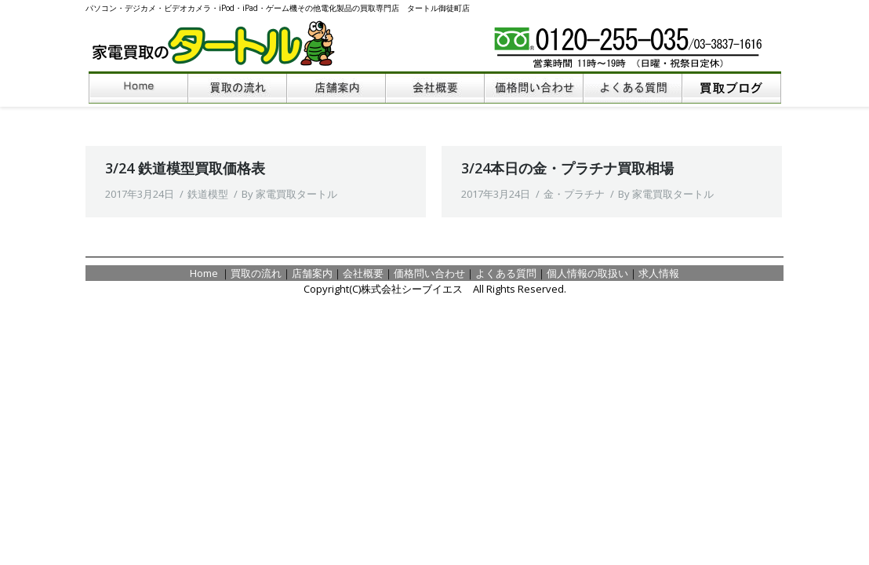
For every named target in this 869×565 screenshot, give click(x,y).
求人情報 (658, 273)
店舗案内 (312, 273)
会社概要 (363, 273)
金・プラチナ (574, 194)
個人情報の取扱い (587, 273)
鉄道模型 (207, 194)
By (289, 194)
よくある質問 (505, 273)
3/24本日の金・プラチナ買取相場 (567, 168)
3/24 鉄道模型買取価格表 (185, 168)
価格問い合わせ (429, 273)
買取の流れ (256, 273)
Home (205, 273)
